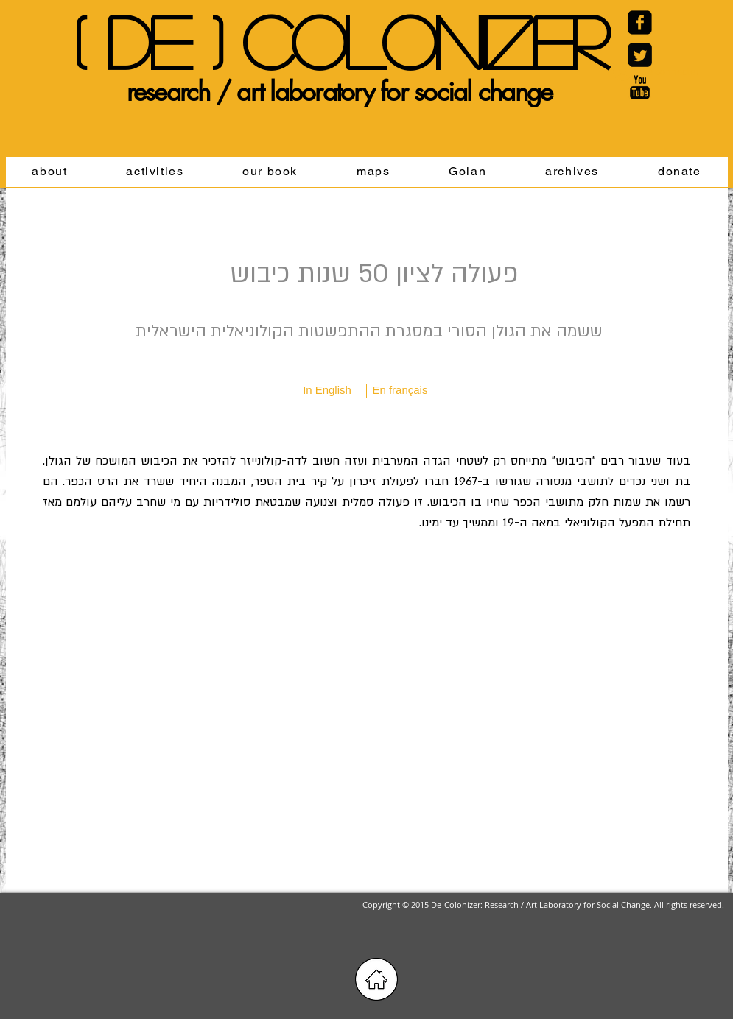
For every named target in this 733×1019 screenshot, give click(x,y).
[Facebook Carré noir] (640, 22)
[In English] (327, 390)
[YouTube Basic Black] (640, 87)
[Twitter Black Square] (640, 55)
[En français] (400, 390)
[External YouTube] (366, 720)
